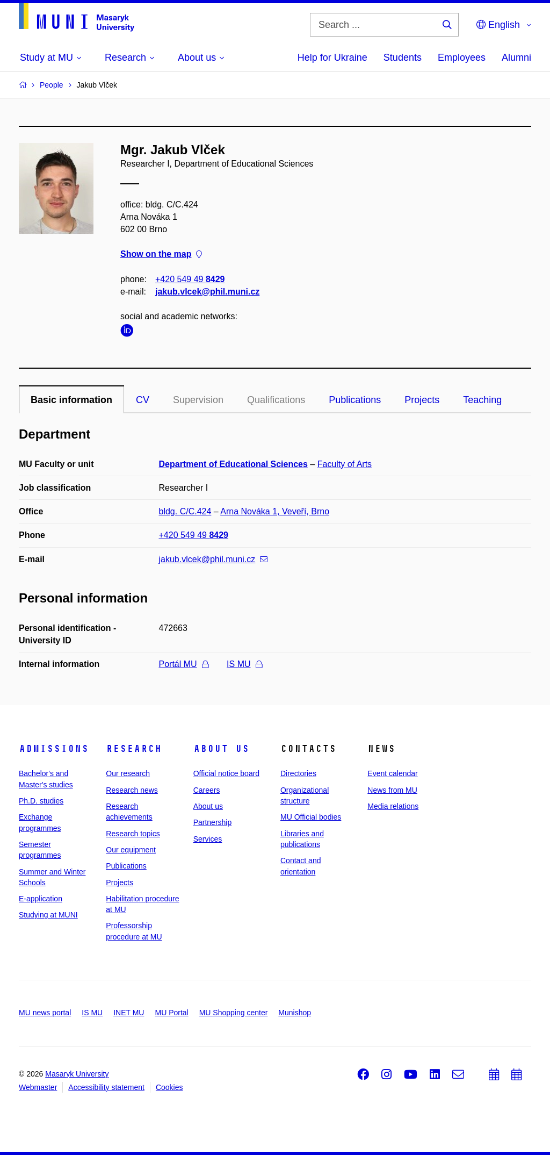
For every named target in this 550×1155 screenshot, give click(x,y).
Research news (132, 790)
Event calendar (392, 773)
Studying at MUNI (48, 914)
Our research (128, 773)
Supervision (198, 399)
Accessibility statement (106, 1087)
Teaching (482, 399)
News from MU (392, 790)
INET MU (128, 1012)
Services (207, 839)
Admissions (54, 749)
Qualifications (276, 399)
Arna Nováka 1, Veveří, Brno (274, 511)
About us (221, 749)
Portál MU (183, 664)
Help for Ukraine (332, 57)
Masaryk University (76, 1074)
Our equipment (131, 849)
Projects (421, 399)
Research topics (133, 833)
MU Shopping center (233, 1012)
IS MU (244, 664)
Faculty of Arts (344, 464)
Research (134, 749)
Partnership (212, 822)
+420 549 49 (190, 279)
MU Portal (171, 1012)
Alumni (516, 57)
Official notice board (226, 773)
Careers (206, 790)
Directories (298, 773)
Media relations (392, 806)
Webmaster (38, 1087)
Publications (355, 399)
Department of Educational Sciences (233, 464)
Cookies (169, 1087)
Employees (462, 57)
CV (142, 399)
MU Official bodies (310, 817)
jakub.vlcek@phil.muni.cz (207, 291)
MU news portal (45, 1012)
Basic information (71, 399)
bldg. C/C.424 (185, 511)
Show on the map (161, 254)
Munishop (294, 1012)
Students (402, 57)
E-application (40, 898)
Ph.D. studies (41, 801)
